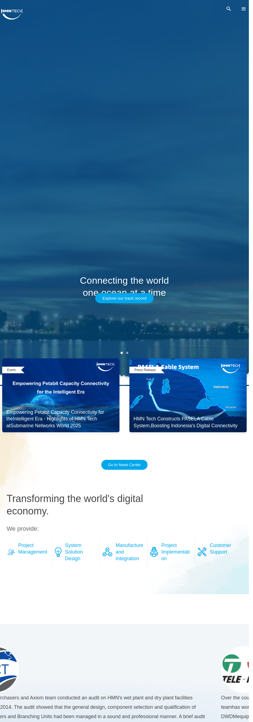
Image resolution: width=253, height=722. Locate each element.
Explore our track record (124, 298)
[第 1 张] (121, 353)
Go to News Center (124, 465)
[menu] (244, 9)
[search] (229, 9)
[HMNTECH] (11, 14)
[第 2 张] (127, 353)
